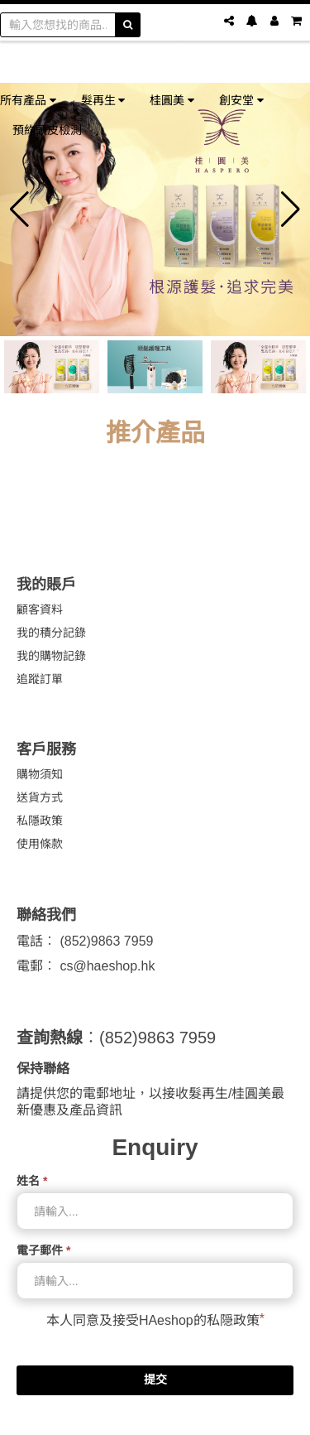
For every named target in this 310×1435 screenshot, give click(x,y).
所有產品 (28, 100)
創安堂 (241, 100)
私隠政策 (233, 1320)
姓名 (32, 1180)
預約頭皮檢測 (47, 129)
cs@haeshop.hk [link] (107, 966)
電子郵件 (43, 1250)
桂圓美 (172, 100)
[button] (19, 209)
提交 (155, 1379)
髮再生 (103, 100)
